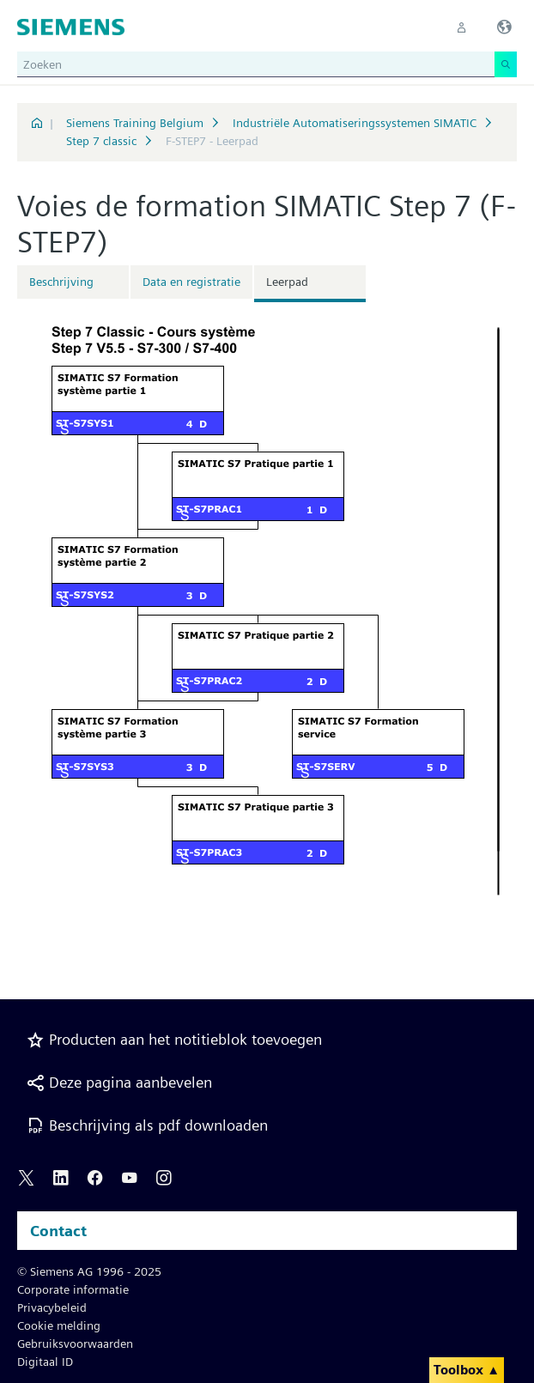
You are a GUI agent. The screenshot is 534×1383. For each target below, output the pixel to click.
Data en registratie (191, 281)
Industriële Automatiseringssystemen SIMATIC (354, 123)
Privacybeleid (52, 1307)
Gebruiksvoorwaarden (75, 1343)
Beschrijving (61, 281)
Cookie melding (58, 1325)
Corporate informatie (73, 1289)
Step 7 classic (101, 141)
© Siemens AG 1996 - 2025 (89, 1271)
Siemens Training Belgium (134, 123)
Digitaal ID (45, 1361)
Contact (58, 1231)
